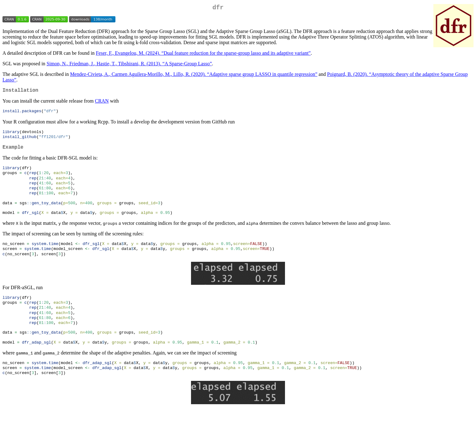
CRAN (102, 103)
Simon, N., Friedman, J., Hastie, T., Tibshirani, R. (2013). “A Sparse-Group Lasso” (129, 64)
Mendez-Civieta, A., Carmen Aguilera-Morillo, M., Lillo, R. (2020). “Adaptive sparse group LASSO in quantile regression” (193, 75)
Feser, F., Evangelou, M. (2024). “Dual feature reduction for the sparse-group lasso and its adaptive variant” (203, 54)
